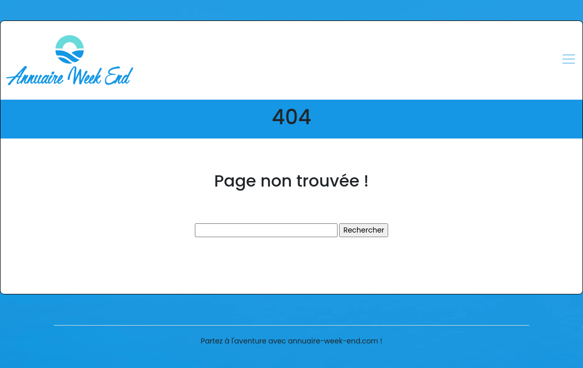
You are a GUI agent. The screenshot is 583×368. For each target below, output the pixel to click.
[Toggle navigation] (568, 60)
